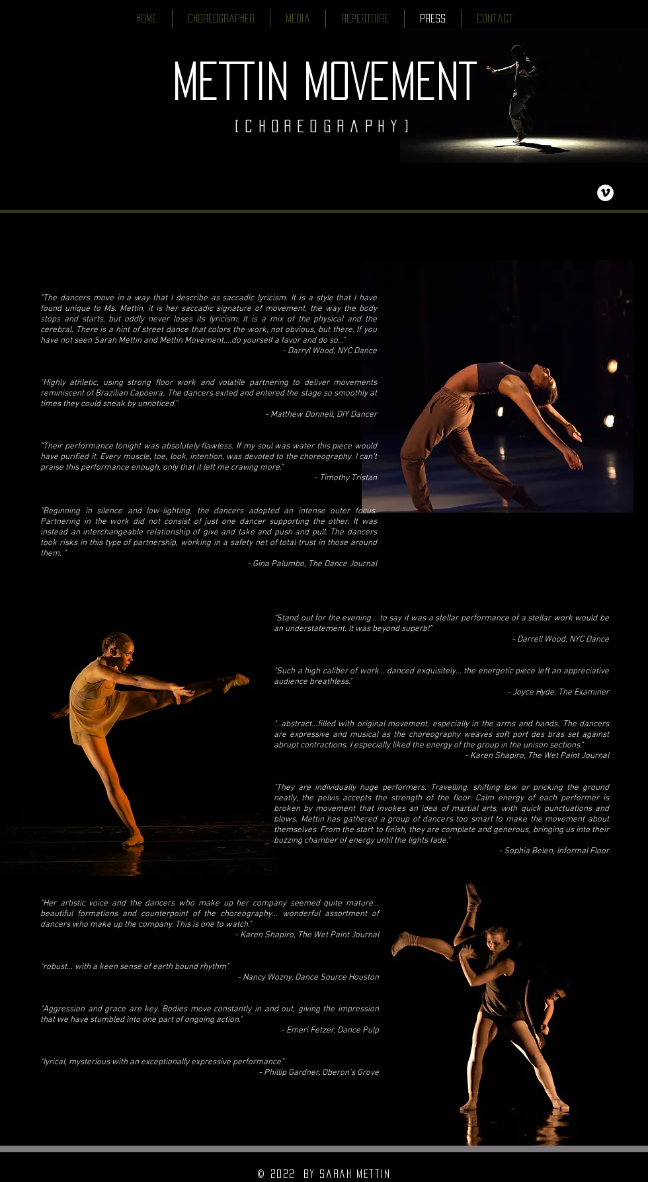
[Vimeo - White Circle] (605, 193)
